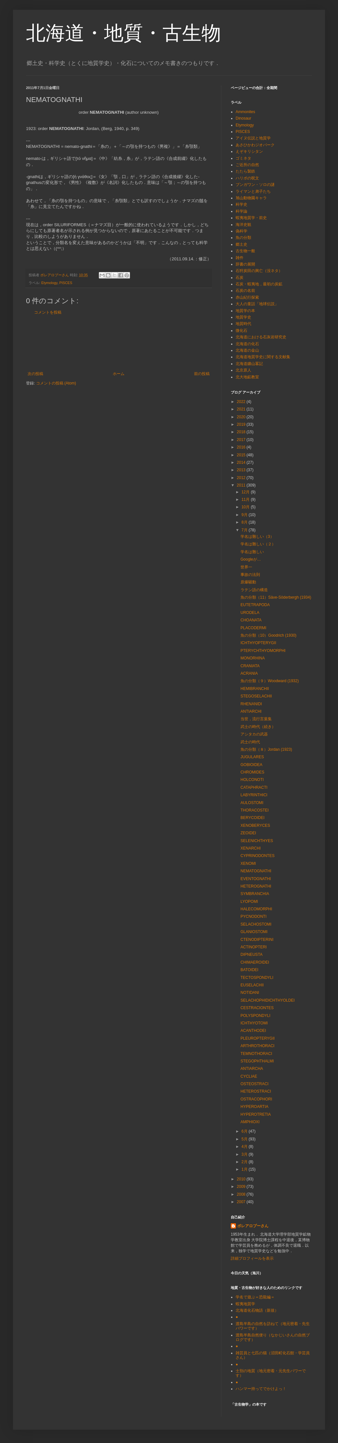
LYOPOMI (249, 901)
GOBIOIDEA (251, 764)
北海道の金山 (247, 350)
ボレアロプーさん (252, 1226)
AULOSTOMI (251, 802)
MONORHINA (252, 658)
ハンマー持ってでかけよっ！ (261, 1388)
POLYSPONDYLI (255, 1015)
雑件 (239, 257)
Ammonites (245, 112)
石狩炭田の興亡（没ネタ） (259, 270)
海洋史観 (243, 224)
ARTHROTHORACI (257, 1046)
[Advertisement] (119, 343)
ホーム (118, 373)
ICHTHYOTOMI (254, 1023)
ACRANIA (249, 673)
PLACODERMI (253, 628)
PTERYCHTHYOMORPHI (262, 650)
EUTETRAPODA (255, 605)
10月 (246, 507)
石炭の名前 (245, 290)
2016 (242, 447)
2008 (242, 1194)
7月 (245, 530)
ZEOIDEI (248, 833)
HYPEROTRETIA (255, 1114)
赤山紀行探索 (247, 297)
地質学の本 (245, 310)
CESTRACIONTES (257, 1008)
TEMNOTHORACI (256, 1053)
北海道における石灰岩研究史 (261, 337)
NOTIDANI (249, 992)
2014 (242, 462)
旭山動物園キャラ (251, 198)
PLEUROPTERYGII (257, 1038)
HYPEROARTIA (254, 1106)
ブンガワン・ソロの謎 (255, 184)
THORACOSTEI (254, 810)
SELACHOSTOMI (255, 924)
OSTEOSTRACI (254, 1084)
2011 (242, 485)
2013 (242, 470)
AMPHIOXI (250, 1122)
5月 (245, 1139)
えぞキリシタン (249, 151)
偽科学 (241, 231)
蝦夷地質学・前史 (251, 217)
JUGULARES (252, 757)
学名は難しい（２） (258, 544)
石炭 (239, 277)
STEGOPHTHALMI (257, 1061)
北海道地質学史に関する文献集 (263, 357)
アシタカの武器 (254, 734)
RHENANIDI (251, 704)
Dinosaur (243, 118)
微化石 (241, 330)
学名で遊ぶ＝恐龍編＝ (255, 1297)
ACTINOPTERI (253, 947)
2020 (242, 417)
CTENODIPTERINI (256, 939)
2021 (242, 409)
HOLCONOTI (252, 779)
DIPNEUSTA (251, 954)
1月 (245, 1169)
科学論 (241, 211)
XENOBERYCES (255, 825)
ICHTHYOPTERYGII (258, 643)
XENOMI (248, 863)
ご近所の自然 (247, 164)
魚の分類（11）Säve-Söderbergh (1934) (275, 597)
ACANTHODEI (253, 1030)
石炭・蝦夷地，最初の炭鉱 (259, 284)
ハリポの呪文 (247, 178)
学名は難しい (252, 552)
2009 (242, 1186)
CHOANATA (251, 620)
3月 (245, 1154)
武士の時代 (250, 742)
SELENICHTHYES (256, 840)
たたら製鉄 (245, 171)
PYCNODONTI (253, 916)
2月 (245, 1162)
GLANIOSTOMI (253, 932)
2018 (242, 432)
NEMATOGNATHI (255, 871)
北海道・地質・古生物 (123, 33)
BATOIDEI (249, 970)
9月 (245, 515)
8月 (245, 522)
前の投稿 (202, 373)
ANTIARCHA (251, 1068)
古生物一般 (245, 251)
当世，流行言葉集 (256, 719)
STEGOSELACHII (256, 696)
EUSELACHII (252, 985)
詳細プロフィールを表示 (252, 1258)
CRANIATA (250, 666)
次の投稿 (35, 373)
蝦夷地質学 (245, 1304)
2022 (242, 401)
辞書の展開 (245, 264)
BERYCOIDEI (252, 817)
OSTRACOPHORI (256, 1099)
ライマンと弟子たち (253, 191)
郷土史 (241, 244)
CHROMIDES (252, 772)
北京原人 (243, 370)
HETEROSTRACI (255, 1091)
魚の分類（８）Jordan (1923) (266, 749)
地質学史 (243, 317)
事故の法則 (250, 574)
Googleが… (250, 559)
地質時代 (243, 323)
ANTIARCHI (251, 711)
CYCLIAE (248, 1076)
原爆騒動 (248, 582)
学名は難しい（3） (257, 536)
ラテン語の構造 (254, 590)
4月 (245, 1146)
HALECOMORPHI (256, 909)
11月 (246, 499)
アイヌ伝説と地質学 (253, 138)
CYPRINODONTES (257, 855)
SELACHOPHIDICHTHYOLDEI (267, 1000)
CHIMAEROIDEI (254, 962)
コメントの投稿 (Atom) (56, 383)
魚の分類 (243, 237)
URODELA (249, 612)
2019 (242, 424)
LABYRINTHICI (253, 795)
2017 (242, 439)
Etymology (49, 283)
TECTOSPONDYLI (256, 977)
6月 (245, 1131)
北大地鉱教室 (247, 377)
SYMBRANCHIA (254, 893)
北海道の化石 (247, 344)
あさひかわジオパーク (255, 145)
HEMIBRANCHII (254, 688)
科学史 (241, 204)
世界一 (246, 567)
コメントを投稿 (47, 312)
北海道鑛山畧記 (249, 363)
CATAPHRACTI (253, 787)
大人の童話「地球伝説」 (257, 304)
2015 (242, 455)
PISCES (65, 283)
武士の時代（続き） (258, 726)
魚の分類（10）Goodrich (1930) (268, 635)
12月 (246, 492)
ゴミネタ (243, 158)
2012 (242, 477)
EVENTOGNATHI (255, 879)
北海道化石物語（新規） (257, 1310)
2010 (242, 1179)
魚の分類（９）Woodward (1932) (269, 681)
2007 (242, 1202)
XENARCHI (250, 848)
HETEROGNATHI (255, 886)
